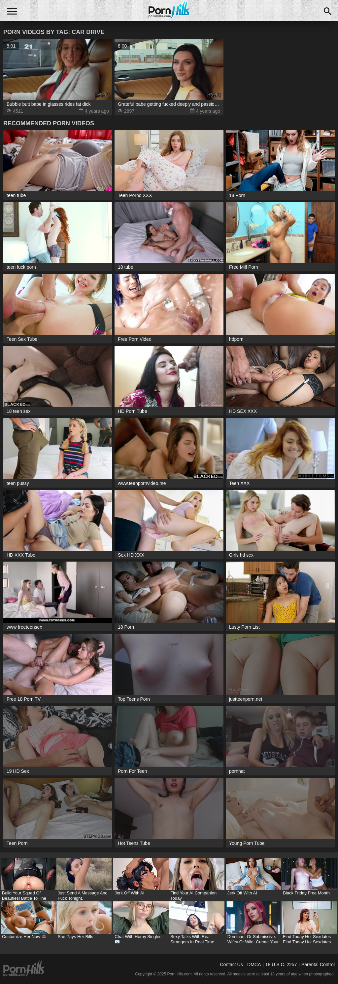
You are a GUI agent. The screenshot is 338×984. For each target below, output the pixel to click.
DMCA (254, 964)
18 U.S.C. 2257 (281, 964)
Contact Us (231, 964)
